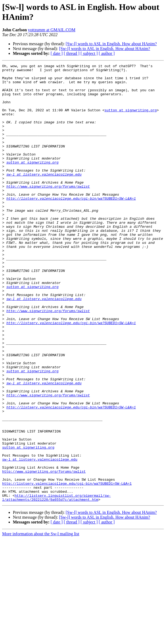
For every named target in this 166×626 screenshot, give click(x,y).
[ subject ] (89, 53)
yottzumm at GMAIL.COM (51, 30)
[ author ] (107, 53)
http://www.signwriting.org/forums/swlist (48, 211)
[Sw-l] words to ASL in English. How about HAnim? (111, 43)
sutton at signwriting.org (130, 119)
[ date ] (57, 53)
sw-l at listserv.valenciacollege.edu (44, 196)
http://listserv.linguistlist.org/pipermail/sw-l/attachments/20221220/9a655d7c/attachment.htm (56, 584)
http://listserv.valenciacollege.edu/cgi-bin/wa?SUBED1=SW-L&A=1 (71, 225)
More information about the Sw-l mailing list (40, 621)
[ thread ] (72, 53)
